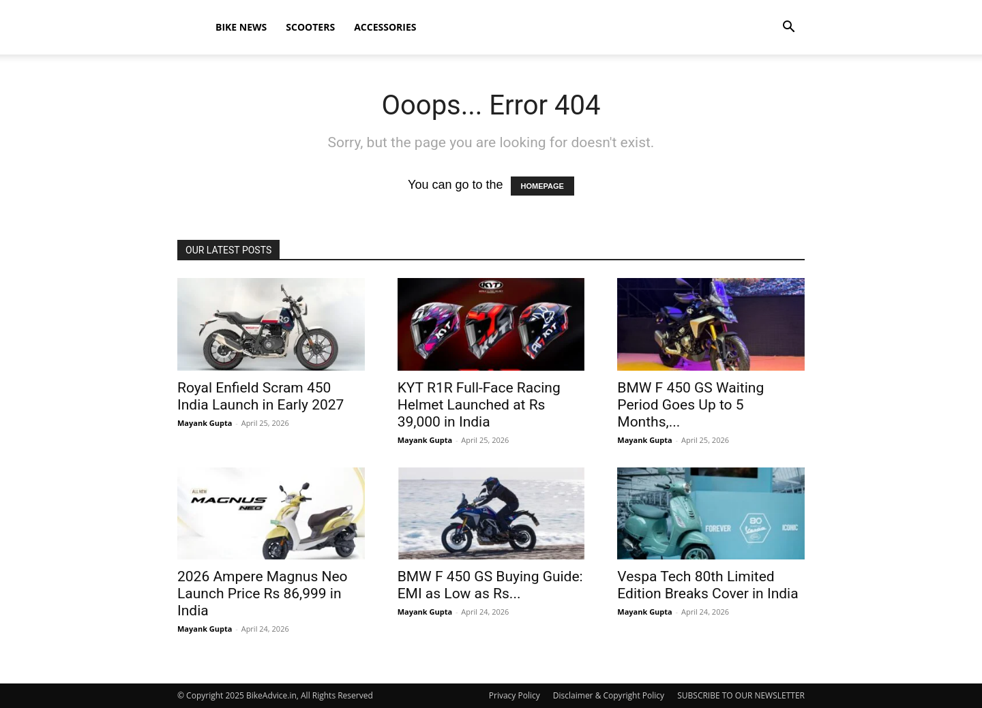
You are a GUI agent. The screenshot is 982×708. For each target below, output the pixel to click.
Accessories (385, 26)
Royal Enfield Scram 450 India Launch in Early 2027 (260, 396)
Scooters (310, 26)
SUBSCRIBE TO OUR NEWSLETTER (741, 695)
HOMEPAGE (542, 186)
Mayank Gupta (204, 423)
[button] (788, 27)
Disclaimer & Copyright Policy (608, 695)
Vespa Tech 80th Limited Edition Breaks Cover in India (707, 585)
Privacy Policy (514, 695)
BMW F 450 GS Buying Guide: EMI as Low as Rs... (490, 585)
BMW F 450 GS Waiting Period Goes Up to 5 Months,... (690, 405)
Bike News (241, 26)
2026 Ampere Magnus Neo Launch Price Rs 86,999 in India (262, 593)
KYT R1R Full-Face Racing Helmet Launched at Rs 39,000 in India (479, 405)
